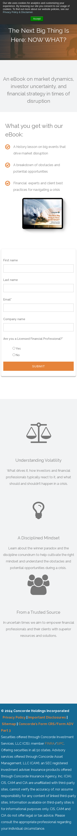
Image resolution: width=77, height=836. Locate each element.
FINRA (50, 743)
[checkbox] (38, 351)
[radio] (42, 348)
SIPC (60, 743)
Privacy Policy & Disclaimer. (18, 12)
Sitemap (9, 724)
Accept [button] (37, 18)
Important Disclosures (47, 717)
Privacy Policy (14, 717)
